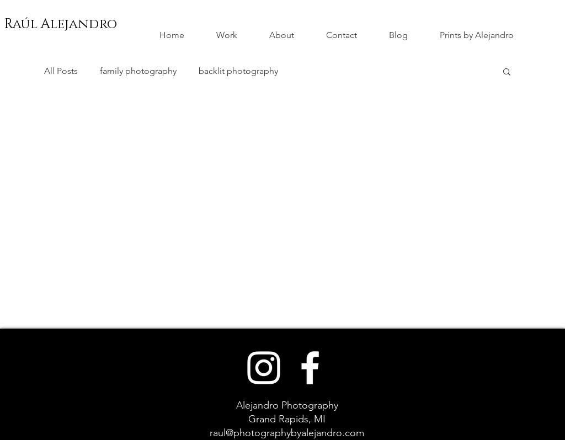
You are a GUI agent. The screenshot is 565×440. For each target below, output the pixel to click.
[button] (507, 72)
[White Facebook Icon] (310, 368)
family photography (138, 71)
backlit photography (238, 71)
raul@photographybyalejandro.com (287, 433)
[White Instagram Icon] (264, 368)
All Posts (61, 71)
